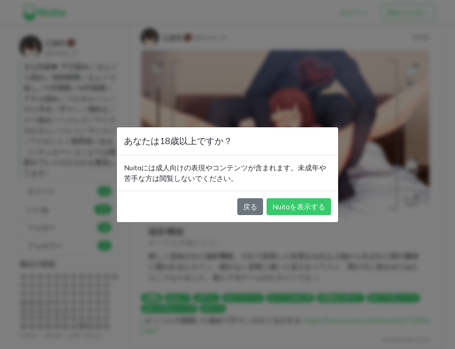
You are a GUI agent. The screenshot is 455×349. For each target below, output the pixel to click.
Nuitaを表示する (298, 206)
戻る (250, 206)
